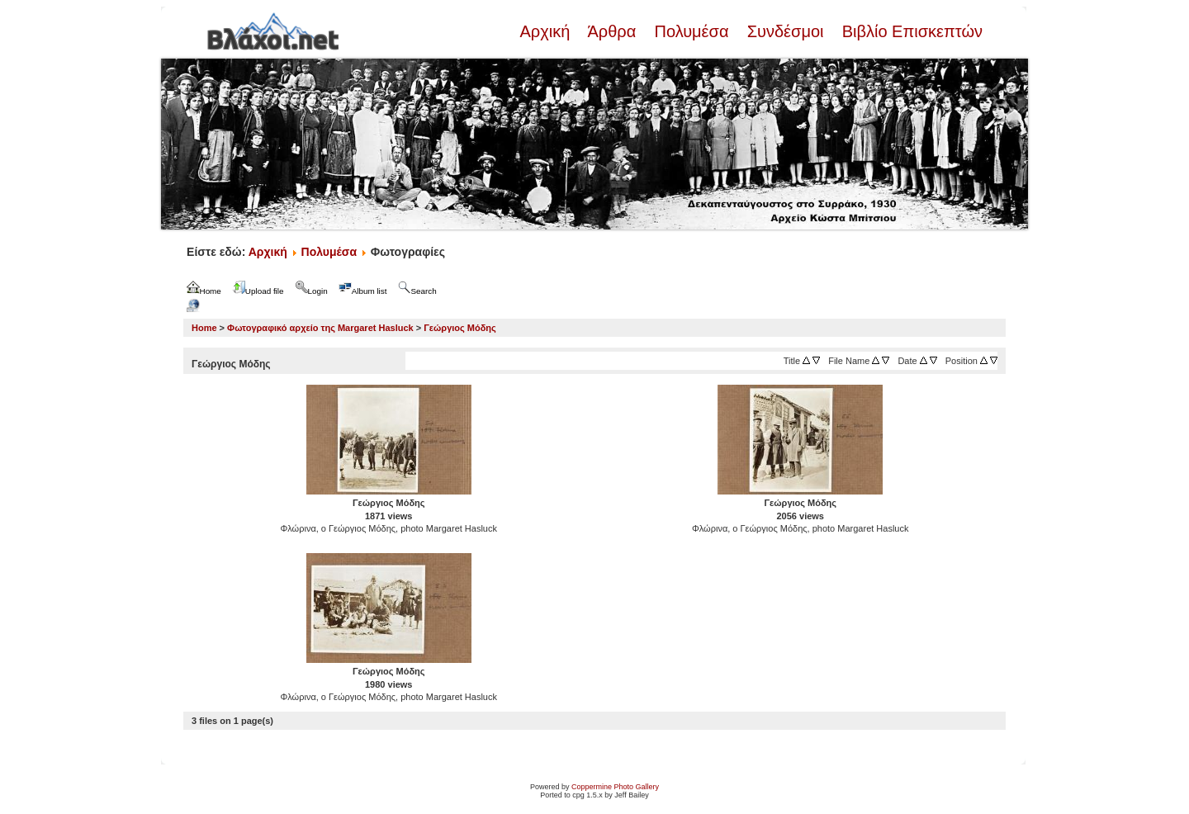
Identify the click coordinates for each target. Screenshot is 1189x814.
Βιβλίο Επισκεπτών (910, 31)
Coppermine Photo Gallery (615, 787)
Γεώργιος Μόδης (460, 328)
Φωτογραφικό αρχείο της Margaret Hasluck (320, 328)
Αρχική (546, 31)
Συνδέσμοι (785, 31)
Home (204, 328)
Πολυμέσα (691, 31)
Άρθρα (612, 31)
